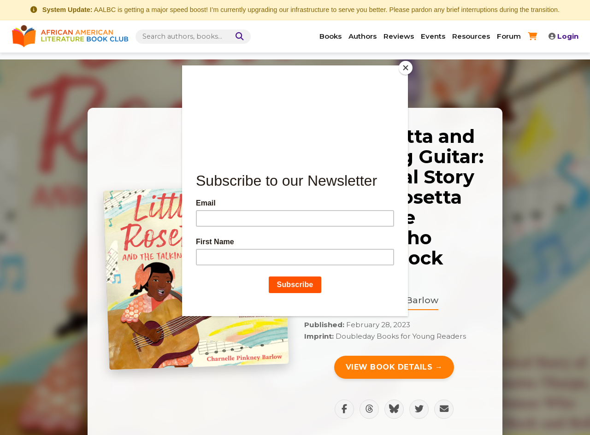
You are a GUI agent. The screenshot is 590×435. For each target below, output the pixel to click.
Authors (362, 36)
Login (563, 36)
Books (330, 36)
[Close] (406, 68)
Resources (471, 36)
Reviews (399, 36)
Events (433, 36)
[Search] (238, 36)
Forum (509, 36)
